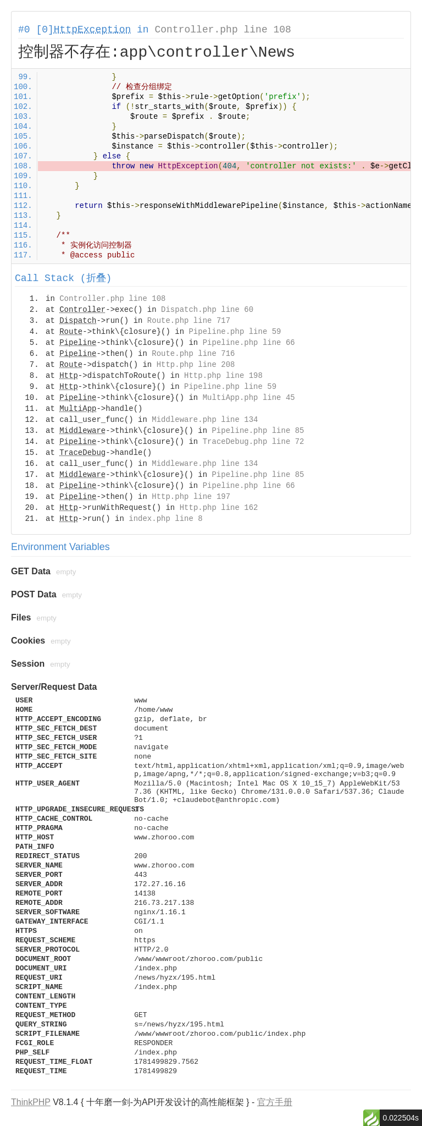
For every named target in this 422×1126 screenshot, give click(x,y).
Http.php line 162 (219, 507)
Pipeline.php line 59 (234, 331)
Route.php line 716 (193, 353)
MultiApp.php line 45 (249, 397)
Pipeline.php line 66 (249, 342)
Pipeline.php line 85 (258, 430)
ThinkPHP (31, 1102)
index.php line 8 (165, 518)
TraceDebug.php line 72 (253, 441)
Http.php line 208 (196, 364)
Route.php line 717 (188, 320)
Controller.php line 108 (222, 29)
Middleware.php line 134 (205, 419)
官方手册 (274, 1102)
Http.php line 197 (191, 496)
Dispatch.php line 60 (207, 309)
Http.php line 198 (223, 375)
